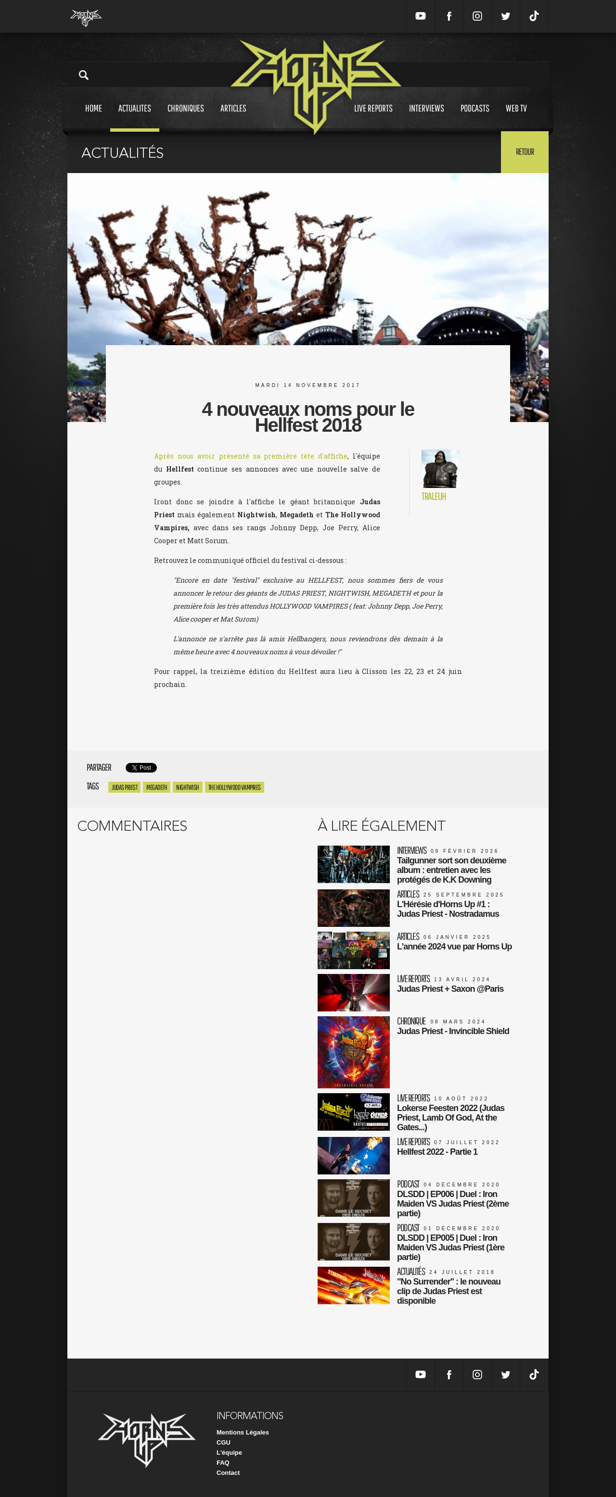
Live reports (373, 117)
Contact (228, 1472)
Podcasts (475, 117)
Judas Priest (124, 787)
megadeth (156, 787)
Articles (233, 117)
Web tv (516, 117)
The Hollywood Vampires (234, 787)
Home (93, 117)
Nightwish (187, 787)
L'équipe (229, 1452)
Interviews (426, 117)
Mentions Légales (243, 1432)
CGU (224, 1442)
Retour (525, 151)
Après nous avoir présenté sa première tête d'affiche (250, 456)
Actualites (134, 117)
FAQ (223, 1462)
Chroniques (185, 117)
